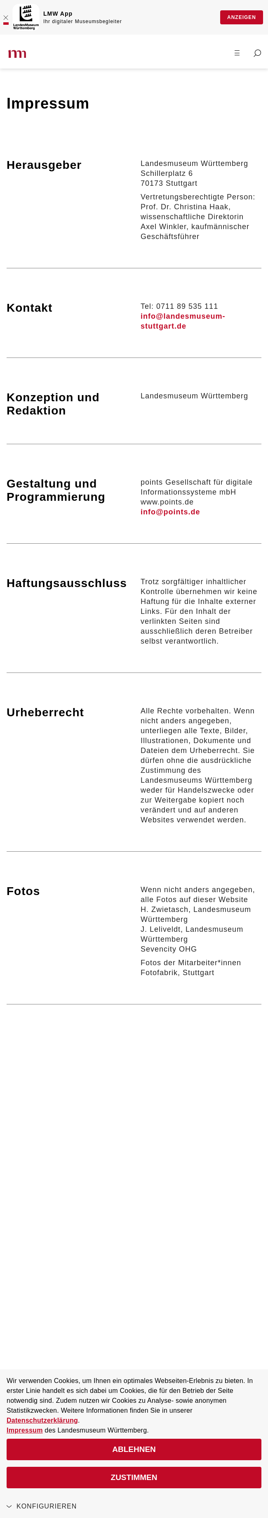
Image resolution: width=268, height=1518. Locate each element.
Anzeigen (241, 17)
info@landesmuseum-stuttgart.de (183, 321)
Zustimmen (134, 1477)
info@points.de (170, 512)
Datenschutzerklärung (42, 1420)
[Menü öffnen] (237, 52)
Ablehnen (134, 1449)
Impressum (25, 1430)
